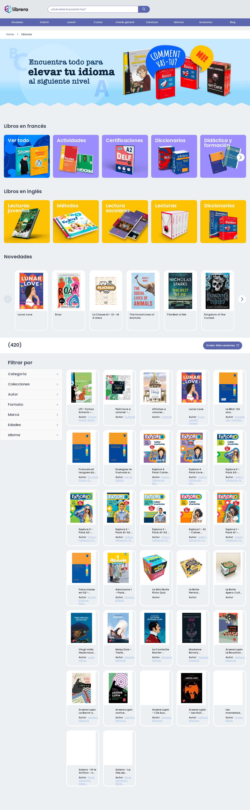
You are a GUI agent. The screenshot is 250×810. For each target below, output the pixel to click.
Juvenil (71, 22)
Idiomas (179, 22)
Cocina (98, 22)
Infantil (44, 22)
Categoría (17, 373)
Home (10, 34)
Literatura (152, 22)
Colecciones (19, 383)
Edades (14, 424)
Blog (232, 22)
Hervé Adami (123, 481)
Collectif (120, 418)
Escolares (17, 22)
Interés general (125, 22)
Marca (13, 413)
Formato (15, 403)
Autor (13, 393)
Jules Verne (85, 668)
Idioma (14, 434)
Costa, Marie (233, 731)
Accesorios (205, 22)
